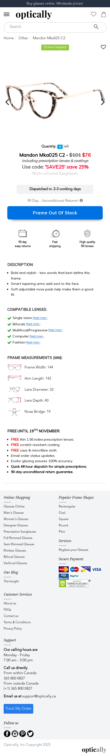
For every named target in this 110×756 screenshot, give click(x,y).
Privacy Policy (13, 628)
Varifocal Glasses (15, 563)
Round (63, 525)
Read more (40, 318)
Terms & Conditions (17, 622)
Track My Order (18, 709)
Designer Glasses (16, 525)
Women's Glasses (16, 519)
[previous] (7, 102)
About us (10, 603)
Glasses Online (14, 506)
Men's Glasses (14, 512)
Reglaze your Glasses (73, 550)
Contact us (11, 616)
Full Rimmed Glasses (18, 538)
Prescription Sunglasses (20, 531)
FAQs (7, 609)
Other (23, 38)
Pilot (62, 531)
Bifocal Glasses (14, 557)
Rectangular (67, 506)
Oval (62, 512)
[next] (102, 102)
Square (63, 519)
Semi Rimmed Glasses (19, 544)
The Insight (11, 581)
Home (9, 38)
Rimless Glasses (15, 550)
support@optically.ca (39, 696)
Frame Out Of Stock (55, 213)
